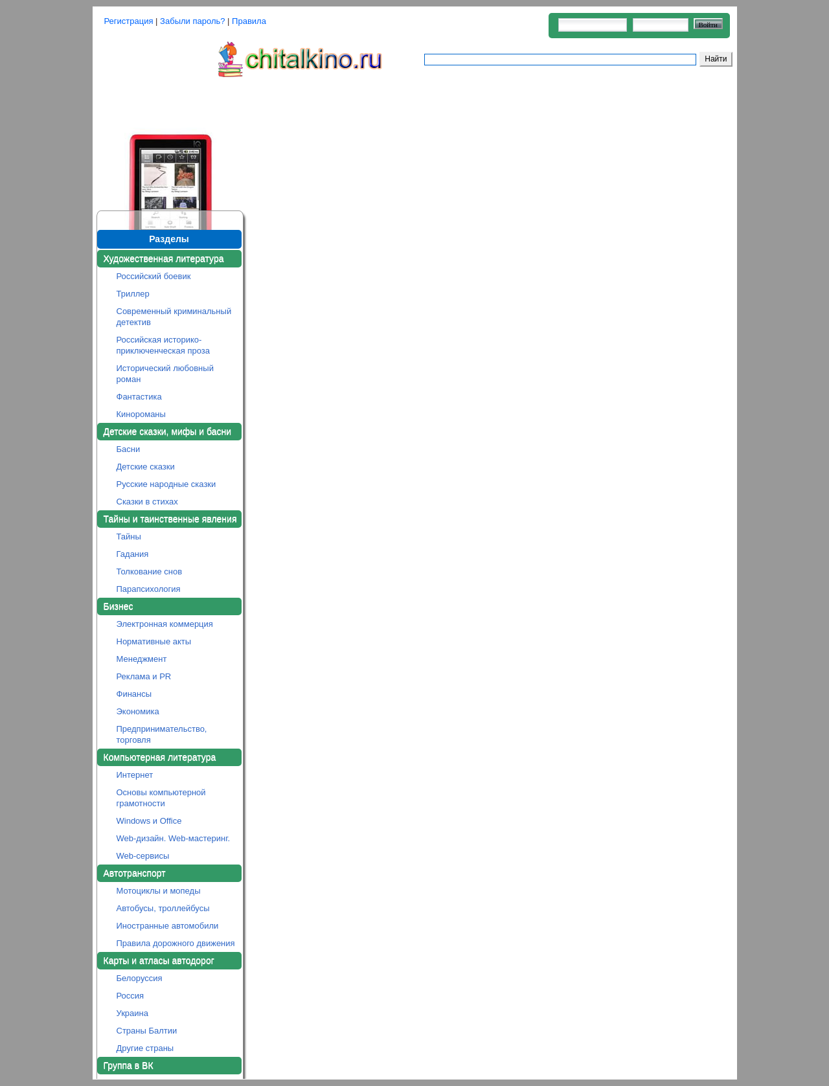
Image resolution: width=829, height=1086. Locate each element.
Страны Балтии (147, 1030)
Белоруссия (140, 978)
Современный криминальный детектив (174, 316)
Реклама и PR (144, 676)
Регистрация (128, 21)
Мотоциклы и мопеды (159, 891)
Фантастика (139, 397)
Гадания (133, 554)
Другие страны (145, 1048)
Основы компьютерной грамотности (161, 797)
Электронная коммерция (165, 624)
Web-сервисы (143, 856)
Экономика (138, 711)
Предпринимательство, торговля (162, 734)
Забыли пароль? (192, 21)
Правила (249, 21)
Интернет (135, 775)
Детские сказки (146, 466)
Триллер (133, 294)
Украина (133, 1013)
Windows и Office (149, 821)
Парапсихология (149, 589)
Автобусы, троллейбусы (163, 908)
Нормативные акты (154, 641)
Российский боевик (154, 276)
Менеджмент (142, 659)
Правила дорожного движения (176, 943)
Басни (129, 449)
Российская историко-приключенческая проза (163, 345)
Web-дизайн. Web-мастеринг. (174, 838)
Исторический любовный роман (165, 373)
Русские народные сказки (166, 484)
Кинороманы (141, 414)
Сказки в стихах (147, 501)
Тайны (129, 536)
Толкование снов (150, 571)
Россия (130, 996)
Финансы (134, 694)
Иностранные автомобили (168, 926)
